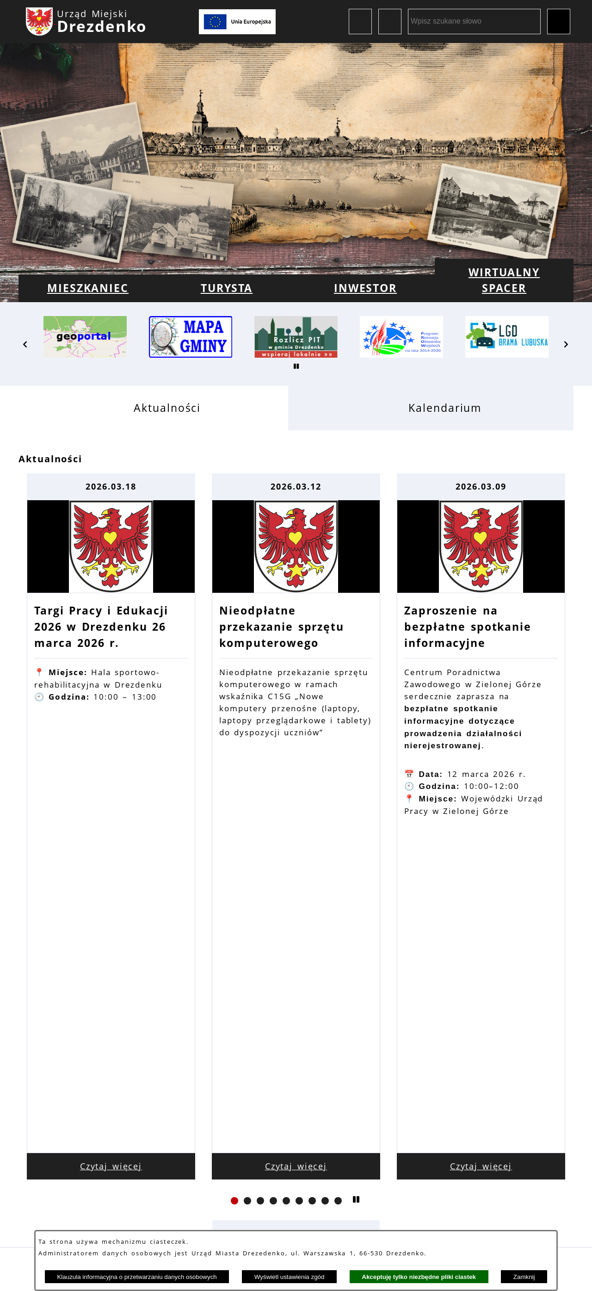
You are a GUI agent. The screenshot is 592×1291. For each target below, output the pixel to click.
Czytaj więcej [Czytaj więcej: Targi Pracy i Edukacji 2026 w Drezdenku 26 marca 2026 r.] (111, 855)
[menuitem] (87, 288)
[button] (25, 344)
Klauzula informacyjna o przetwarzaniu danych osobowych (136, 1276)
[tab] (153, 408)
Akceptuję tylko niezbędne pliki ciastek (419, 1276)
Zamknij (524, 1276)
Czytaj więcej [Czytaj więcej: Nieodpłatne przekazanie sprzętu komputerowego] (296, 855)
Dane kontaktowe (155, 1198)
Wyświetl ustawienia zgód (289, 1276)
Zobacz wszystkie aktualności (296, 923)
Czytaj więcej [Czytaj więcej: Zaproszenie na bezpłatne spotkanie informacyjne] (481, 855)
